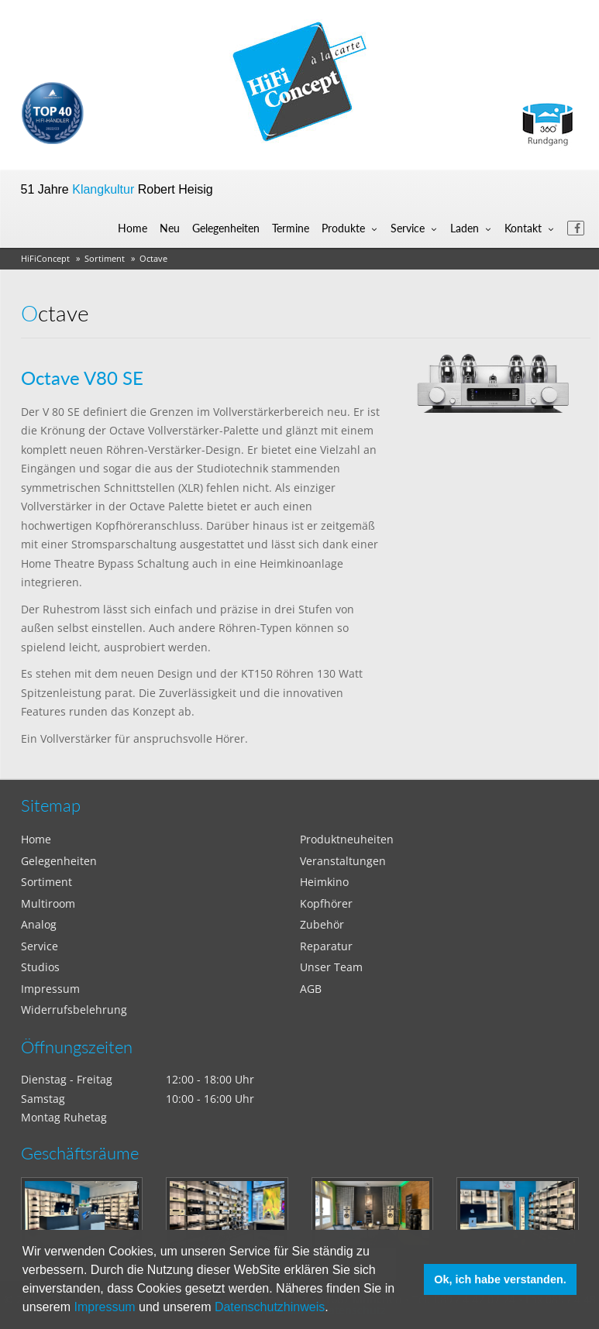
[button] (334, 1309)
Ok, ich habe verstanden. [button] (500, 1279)
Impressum (105, 1307)
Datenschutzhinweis (270, 1307)
